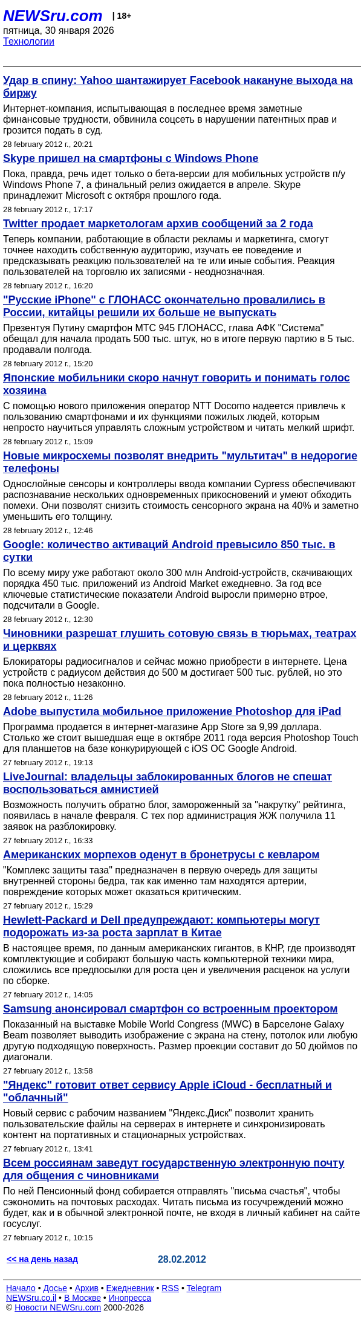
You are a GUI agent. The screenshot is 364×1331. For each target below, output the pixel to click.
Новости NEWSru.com (58, 1307)
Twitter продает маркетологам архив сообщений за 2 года (158, 224)
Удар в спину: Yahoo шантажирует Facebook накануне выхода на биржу (178, 86)
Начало (21, 1288)
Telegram (204, 1288)
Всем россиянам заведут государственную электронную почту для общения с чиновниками (174, 1169)
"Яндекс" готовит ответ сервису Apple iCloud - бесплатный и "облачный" (167, 1091)
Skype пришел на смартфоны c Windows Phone (131, 158)
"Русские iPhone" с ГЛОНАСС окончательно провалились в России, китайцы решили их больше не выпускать (164, 306)
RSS (170, 1288)
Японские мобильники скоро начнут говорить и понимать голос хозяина (176, 384)
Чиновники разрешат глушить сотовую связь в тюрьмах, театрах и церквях (179, 639)
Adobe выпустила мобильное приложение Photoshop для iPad (172, 711)
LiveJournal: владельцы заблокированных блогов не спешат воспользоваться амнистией (167, 783)
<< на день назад (42, 1259)
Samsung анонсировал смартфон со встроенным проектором (170, 1009)
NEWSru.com (53, 16)
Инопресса (130, 1298)
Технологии (28, 41)
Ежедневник (130, 1288)
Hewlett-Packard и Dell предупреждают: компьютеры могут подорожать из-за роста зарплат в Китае (161, 926)
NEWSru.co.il (31, 1298)
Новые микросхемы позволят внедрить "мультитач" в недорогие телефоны (180, 462)
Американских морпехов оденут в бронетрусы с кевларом (161, 855)
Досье (55, 1288)
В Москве (82, 1298)
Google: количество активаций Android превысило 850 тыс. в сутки (169, 551)
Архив (87, 1288)
